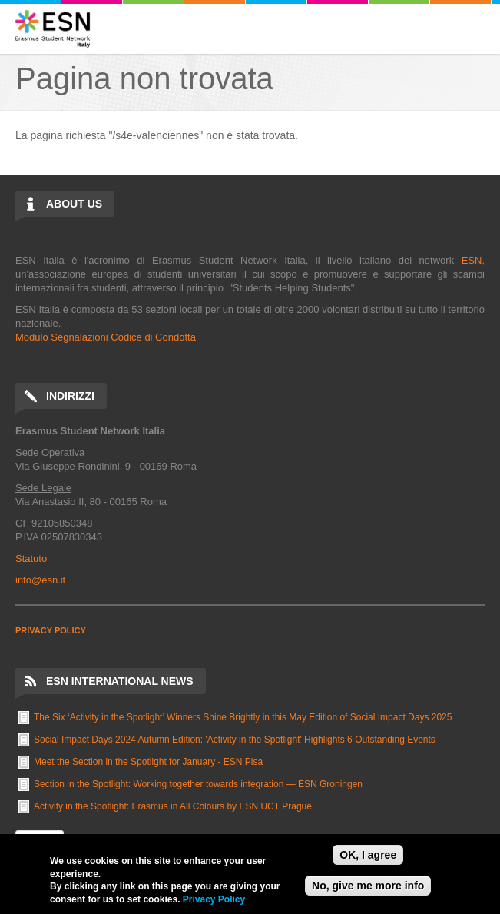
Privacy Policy (214, 899)
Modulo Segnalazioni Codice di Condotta (105, 337)
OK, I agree (367, 855)
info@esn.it (40, 580)
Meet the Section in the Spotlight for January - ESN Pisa (148, 761)
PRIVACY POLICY (50, 630)
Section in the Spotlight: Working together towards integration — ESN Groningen (198, 784)
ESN (472, 260)
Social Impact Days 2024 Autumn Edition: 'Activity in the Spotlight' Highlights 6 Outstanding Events (234, 739)
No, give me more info (368, 885)
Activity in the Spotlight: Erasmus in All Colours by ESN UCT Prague (173, 806)
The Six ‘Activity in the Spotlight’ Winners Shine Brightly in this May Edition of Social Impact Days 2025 (243, 717)
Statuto (31, 558)
